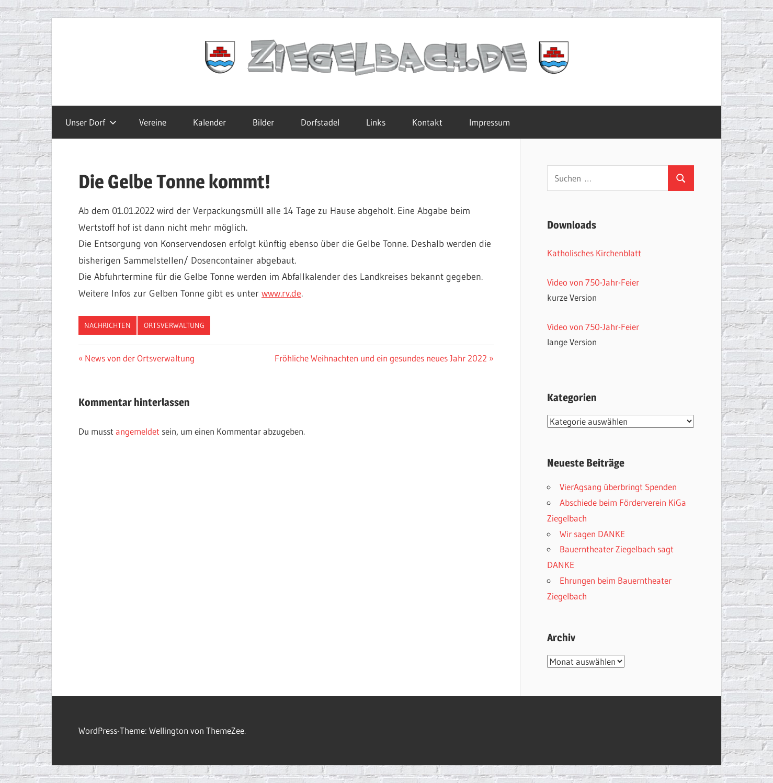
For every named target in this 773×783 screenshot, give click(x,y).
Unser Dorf (91, 122)
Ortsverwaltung (174, 325)
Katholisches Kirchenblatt (594, 252)
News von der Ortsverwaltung (139, 358)
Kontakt (427, 122)
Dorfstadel (320, 122)
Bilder (263, 122)
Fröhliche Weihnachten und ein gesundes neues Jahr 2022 (381, 358)
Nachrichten (107, 325)
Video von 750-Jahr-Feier (593, 282)
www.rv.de (281, 293)
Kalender (209, 122)
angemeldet (138, 431)
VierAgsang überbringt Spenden (618, 486)
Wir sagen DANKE (592, 533)
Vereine (152, 122)
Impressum (489, 122)
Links (375, 122)
